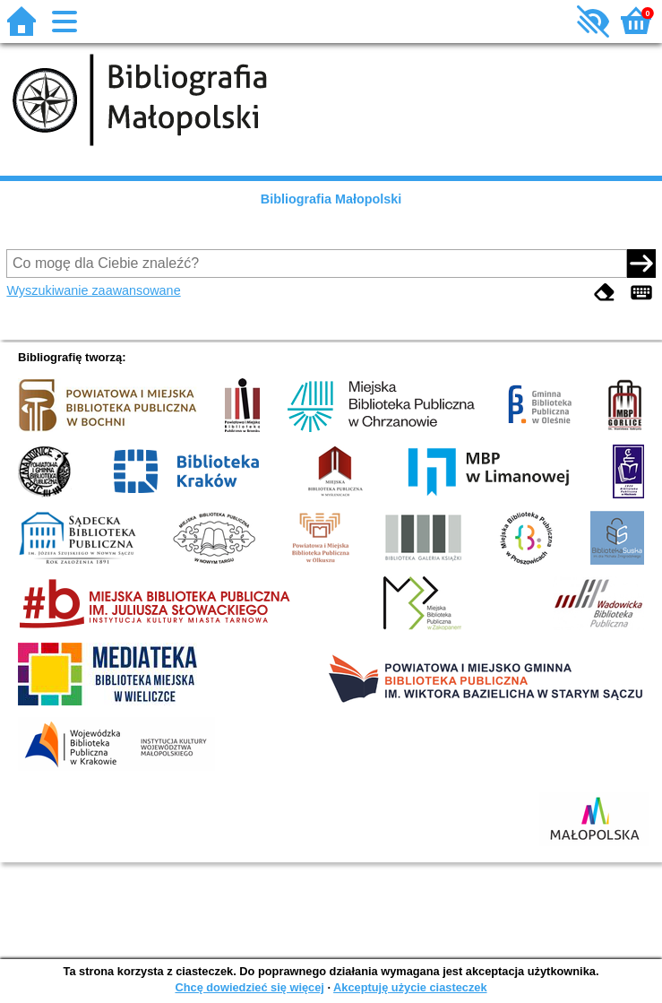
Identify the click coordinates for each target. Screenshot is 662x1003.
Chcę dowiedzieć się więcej (249, 987)
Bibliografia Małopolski (331, 199)
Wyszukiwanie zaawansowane (93, 290)
